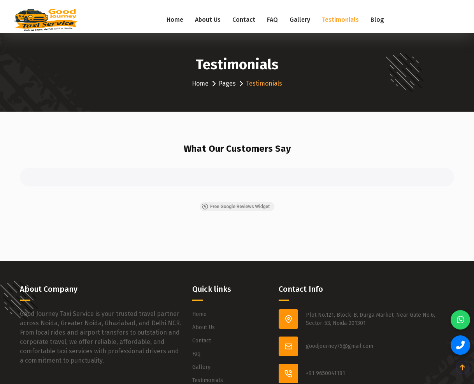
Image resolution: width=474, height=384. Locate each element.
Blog (377, 19)
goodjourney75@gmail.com (339, 346)
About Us (208, 19)
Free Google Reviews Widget (236, 206)
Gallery (300, 19)
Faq (196, 354)
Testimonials (340, 19)
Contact (243, 19)
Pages (227, 83)
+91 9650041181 (325, 373)
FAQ (272, 19)
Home (175, 19)
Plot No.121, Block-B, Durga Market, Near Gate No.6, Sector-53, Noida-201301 (370, 319)
